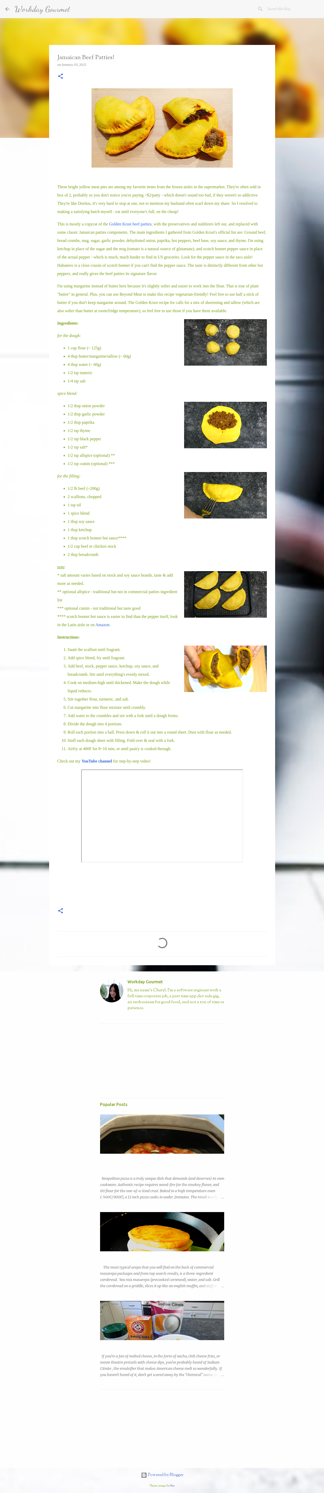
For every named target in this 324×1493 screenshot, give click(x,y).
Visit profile (136, 1016)
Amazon (102, 625)
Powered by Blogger (162, 1475)
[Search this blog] (293, 9)
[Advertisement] (139, 1059)
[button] (60, 76)
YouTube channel (96, 761)
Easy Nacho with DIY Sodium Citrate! (131, 1345)
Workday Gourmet (42, 9)
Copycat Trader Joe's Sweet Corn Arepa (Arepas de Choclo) (150, 1256)
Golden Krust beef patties (130, 224)
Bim (172, 1486)
